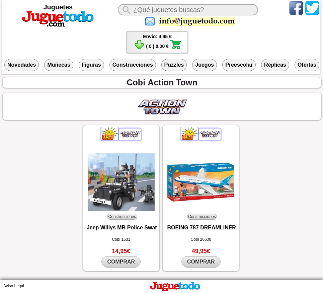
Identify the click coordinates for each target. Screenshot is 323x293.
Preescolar (239, 65)
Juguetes (58, 7)
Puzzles (174, 65)
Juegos (204, 65)
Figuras (91, 65)
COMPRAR (121, 262)
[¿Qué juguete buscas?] (188, 9)
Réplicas (275, 65)
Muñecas (58, 65)
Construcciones (132, 65)
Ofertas (307, 65)
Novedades (21, 65)
